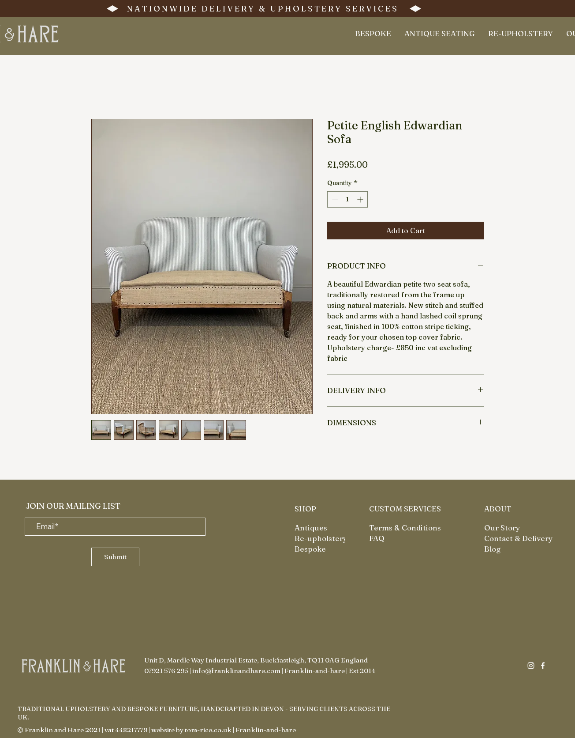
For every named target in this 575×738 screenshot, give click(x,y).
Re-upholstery (321, 538)
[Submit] (115, 557)
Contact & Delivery (518, 538)
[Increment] (360, 199)
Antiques (311, 527)
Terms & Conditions (405, 527)
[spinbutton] (347, 199)
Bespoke (310, 548)
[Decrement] (334, 199)
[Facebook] (542, 665)
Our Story (502, 527)
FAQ (377, 538)
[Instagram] (530, 665)
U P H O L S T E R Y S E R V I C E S (333, 9)
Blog (492, 548)
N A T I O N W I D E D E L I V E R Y (191, 9)
